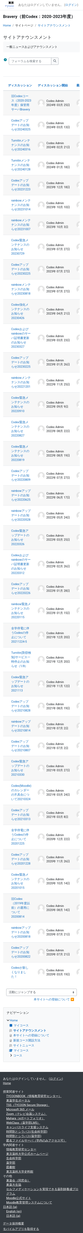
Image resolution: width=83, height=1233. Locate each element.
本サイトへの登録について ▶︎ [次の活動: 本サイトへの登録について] (54, 999)
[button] (5, 61)
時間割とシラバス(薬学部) (23, 1136)
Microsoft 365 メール (20, 1109)
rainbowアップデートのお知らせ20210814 (21, 726)
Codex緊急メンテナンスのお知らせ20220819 (20, 453)
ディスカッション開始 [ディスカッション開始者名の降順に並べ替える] (53, 85)
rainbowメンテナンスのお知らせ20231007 (21, 224)
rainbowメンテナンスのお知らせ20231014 (21, 205)
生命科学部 (13, 1158)
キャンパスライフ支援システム (27, 1127)
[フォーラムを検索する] (30, 61)
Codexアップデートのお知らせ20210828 (20, 706)
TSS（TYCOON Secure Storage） (28, 1105)
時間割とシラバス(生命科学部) (26, 1131)
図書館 (10, 1167)
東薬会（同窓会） (18, 1180)
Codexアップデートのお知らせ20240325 (20, 125)
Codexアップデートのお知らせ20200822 (20, 952)
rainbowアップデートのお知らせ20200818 (21, 932)
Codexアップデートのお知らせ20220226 (20, 588)
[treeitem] (41, 1038)
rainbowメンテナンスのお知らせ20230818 (21, 289)
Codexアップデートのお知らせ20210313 (20, 814)
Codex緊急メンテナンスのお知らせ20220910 (20, 404)
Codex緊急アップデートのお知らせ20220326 (20, 537)
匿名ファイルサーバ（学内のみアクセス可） (36, 1140)
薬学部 (10, 1163)
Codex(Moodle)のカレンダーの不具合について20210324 (21, 792)
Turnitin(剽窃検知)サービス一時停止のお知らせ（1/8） (21, 659)
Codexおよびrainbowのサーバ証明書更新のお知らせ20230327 (21, 338)
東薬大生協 (13, 1185)
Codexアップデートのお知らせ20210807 (20, 746)
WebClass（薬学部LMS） (23, 1123)
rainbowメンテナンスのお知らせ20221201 (21, 382)
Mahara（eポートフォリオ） (25, 1118)
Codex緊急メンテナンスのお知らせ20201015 (20, 881)
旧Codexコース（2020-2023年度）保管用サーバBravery (21, 102)
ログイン (71, 5)
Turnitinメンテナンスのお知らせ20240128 (20, 165)
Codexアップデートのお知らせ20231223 (20, 185)
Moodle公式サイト (18, 1198)
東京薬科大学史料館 (19, 1171)
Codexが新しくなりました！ (19, 972)
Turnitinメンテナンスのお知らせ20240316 (20, 145)
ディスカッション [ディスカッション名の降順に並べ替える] (20, 85)
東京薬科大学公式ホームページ (27, 1154)
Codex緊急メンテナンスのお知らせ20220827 (20, 428)
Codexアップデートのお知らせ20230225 (20, 269)
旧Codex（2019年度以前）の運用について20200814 (20, 907)
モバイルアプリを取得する (21, 1229)
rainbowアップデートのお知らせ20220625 (21, 495)
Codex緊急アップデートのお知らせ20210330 (20, 768)
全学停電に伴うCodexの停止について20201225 (20, 836)
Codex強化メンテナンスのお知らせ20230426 (20, 311)
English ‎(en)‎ (14, 1211)
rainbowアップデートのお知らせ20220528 (21, 515)
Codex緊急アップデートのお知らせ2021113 (20, 683)
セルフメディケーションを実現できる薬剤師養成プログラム (42, 1191)
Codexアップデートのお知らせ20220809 (20, 475)
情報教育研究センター (21, 1149)
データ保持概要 (13, 1223)
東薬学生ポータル (18, 1100)
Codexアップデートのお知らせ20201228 (20, 859)
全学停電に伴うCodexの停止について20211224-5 (20, 634)
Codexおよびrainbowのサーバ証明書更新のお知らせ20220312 (21, 564)
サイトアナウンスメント (54, 25)
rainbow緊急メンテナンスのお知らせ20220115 (21, 610)
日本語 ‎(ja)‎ (10, 1207)
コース (17, 1055)
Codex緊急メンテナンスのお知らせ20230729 (20, 246)
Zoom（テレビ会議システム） (26, 1114)
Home (7, 25)
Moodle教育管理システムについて (29, 1202)
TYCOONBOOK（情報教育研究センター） (34, 1096)
